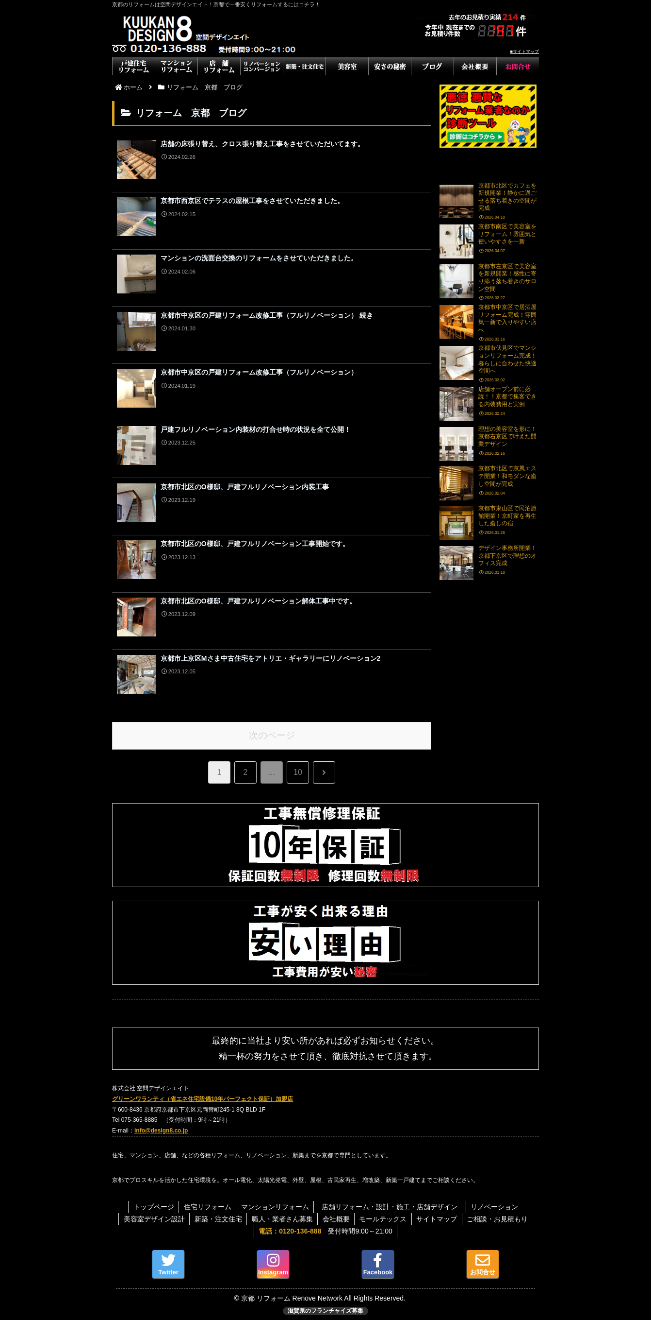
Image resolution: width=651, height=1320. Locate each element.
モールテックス (383, 1214)
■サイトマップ (524, 51)
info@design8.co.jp (161, 1125)
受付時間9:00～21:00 (325, 1227)
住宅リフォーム (207, 1202)
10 (297, 767)
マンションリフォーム (275, 1202)
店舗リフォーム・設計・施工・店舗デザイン (394, 1202)
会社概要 (336, 1214)
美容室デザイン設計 (152, 1214)
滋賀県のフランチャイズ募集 (325, 1306)
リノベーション (496, 1202)
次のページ (272, 731)
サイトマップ (438, 1214)
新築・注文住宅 (217, 1214)
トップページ (152, 1202)
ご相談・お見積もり (499, 1214)
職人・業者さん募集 (281, 1214)
